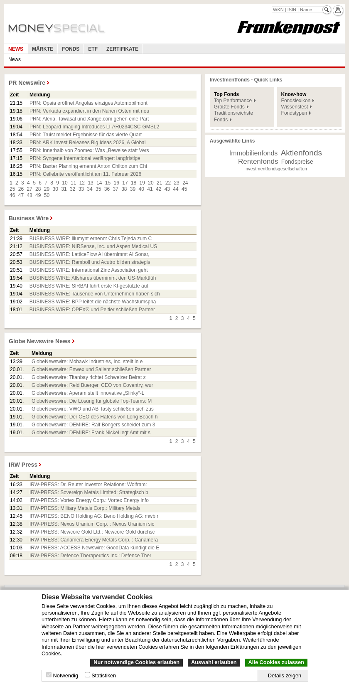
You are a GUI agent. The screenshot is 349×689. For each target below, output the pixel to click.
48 (29, 195)
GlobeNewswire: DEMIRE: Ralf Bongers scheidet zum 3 (93, 425)
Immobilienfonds (253, 153)
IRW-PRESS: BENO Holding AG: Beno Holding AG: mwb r (93, 516)
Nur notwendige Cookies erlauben (136, 662)
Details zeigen (284, 675)
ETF (93, 49)
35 (98, 189)
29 (46, 189)
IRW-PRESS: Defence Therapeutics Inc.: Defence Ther (90, 556)
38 (124, 189)
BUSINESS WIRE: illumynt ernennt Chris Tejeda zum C (90, 238)
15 (108, 183)
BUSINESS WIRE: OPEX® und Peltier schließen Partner (92, 310)
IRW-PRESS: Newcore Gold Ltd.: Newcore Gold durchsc (92, 532)
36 (107, 189)
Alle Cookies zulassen (276, 662)
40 (141, 189)
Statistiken (103, 675)
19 (142, 183)
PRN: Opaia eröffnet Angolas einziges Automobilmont (88, 103)
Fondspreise (297, 161)
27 (29, 189)
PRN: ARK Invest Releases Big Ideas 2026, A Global (87, 142)
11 (73, 183)
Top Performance (233, 100)
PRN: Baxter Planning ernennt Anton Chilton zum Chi (88, 166)
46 (12, 195)
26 (21, 189)
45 (184, 189)
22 (168, 183)
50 (46, 195)
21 (159, 183)
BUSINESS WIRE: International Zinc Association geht (88, 270)
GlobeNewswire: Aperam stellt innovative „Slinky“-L (88, 393)
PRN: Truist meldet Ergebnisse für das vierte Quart (85, 135)
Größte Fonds (229, 107)
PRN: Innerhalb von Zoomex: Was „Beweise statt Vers (89, 150)
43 (167, 189)
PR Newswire (27, 82)
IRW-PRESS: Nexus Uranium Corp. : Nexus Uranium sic (91, 524)
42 (158, 189)
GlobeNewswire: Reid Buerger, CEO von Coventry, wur (92, 385)
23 (176, 183)
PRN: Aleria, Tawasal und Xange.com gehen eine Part (89, 119)
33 (81, 189)
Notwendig (65, 675)
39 (132, 189)
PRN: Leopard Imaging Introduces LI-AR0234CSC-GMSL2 (94, 127)
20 (150, 183)
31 (63, 189)
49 (38, 195)
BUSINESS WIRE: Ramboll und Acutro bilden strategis (89, 262)
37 (115, 189)
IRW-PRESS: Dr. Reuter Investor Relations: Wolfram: (88, 484)
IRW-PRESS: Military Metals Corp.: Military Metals (84, 508)
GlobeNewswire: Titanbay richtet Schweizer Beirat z (89, 377)
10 (64, 183)
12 (82, 183)
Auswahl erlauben (214, 662)
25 (12, 189)
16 (116, 183)
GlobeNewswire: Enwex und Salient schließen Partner (91, 369)
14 (99, 183)
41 (149, 189)
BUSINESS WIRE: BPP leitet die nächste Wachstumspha (92, 302)
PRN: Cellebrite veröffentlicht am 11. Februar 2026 (85, 174)
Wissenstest (294, 107)
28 (38, 189)
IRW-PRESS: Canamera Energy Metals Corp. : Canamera (93, 540)
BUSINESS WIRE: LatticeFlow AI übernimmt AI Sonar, (89, 254)
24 (185, 183)
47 (21, 195)
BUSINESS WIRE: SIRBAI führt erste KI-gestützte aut (88, 286)
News (15, 49)
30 (55, 189)
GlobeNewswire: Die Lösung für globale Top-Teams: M (92, 401)
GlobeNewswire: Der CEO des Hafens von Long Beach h (95, 417)
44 (175, 189)
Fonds (70, 49)
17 (125, 183)
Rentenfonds (258, 161)
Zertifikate (122, 49)
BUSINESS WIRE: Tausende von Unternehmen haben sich (94, 294)
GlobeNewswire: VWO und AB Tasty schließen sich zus (93, 409)
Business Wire (29, 218)
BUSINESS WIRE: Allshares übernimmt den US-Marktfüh (92, 278)
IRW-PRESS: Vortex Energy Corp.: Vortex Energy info (89, 500)
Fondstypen (294, 113)
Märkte (42, 49)
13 (90, 183)
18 (133, 183)
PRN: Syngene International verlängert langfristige (84, 158)
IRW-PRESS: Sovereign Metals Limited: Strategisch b (88, 492)
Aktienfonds (301, 152)
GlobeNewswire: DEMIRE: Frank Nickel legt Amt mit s (91, 433)
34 (89, 189)
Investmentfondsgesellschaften (275, 168)
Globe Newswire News (40, 341)
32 (72, 189)
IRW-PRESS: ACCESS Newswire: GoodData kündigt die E (94, 548)
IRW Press (23, 464)
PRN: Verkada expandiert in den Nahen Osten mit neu (89, 111)
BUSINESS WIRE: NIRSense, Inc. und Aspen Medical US (93, 246)
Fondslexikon (296, 100)
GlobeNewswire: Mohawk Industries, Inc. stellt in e (87, 361)
